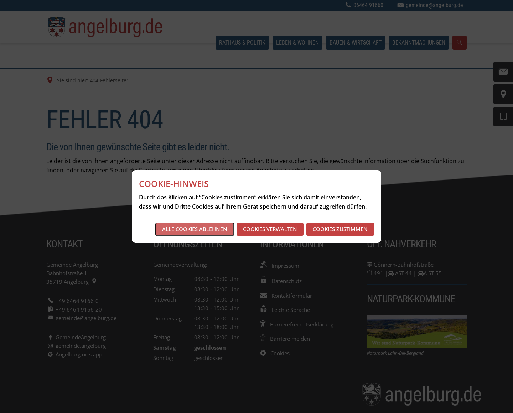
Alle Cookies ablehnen (194, 228)
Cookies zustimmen (340, 228)
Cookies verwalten (270, 228)
